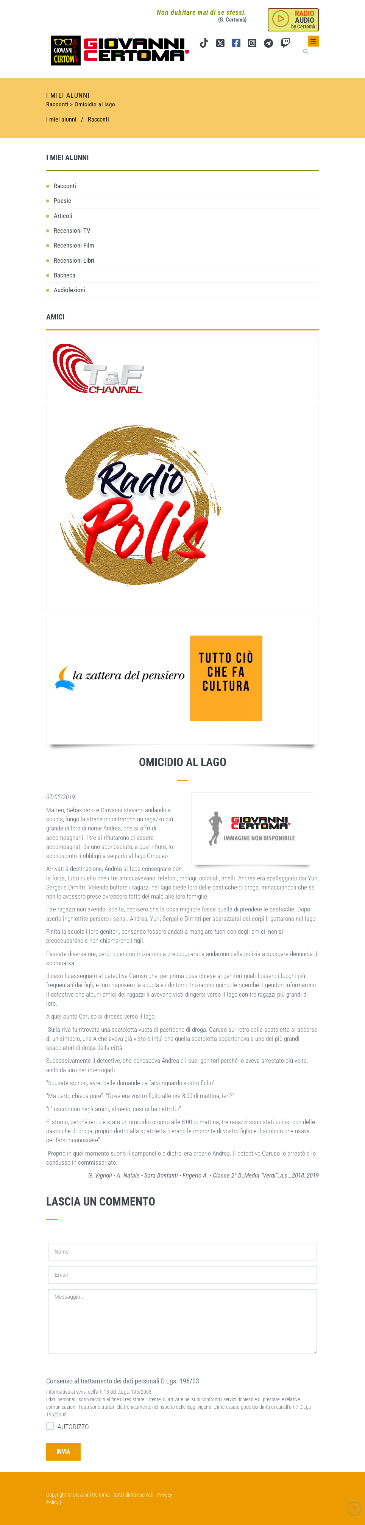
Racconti (98, 119)
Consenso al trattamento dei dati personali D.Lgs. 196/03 (122, 1381)
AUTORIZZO (67, 1426)
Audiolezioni (69, 290)
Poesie (62, 200)
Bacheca (64, 275)
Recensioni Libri (74, 260)
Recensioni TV (72, 230)
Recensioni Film (74, 245)
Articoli (63, 216)
